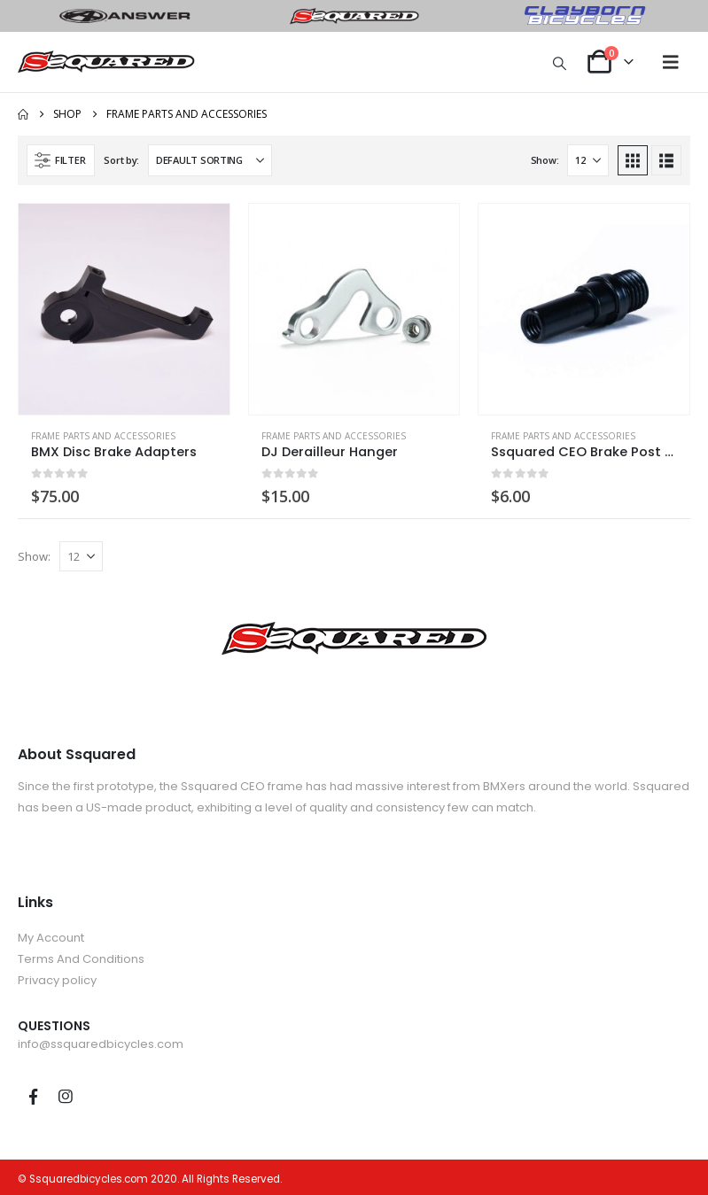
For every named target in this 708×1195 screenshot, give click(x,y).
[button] (560, 63)
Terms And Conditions (81, 959)
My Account (51, 937)
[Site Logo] (106, 62)
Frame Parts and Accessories (103, 436)
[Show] (588, 160)
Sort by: (121, 160)
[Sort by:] (210, 160)
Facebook (32, 1096)
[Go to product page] (124, 309)
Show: (545, 160)
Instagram (65, 1096)
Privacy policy (57, 980)
